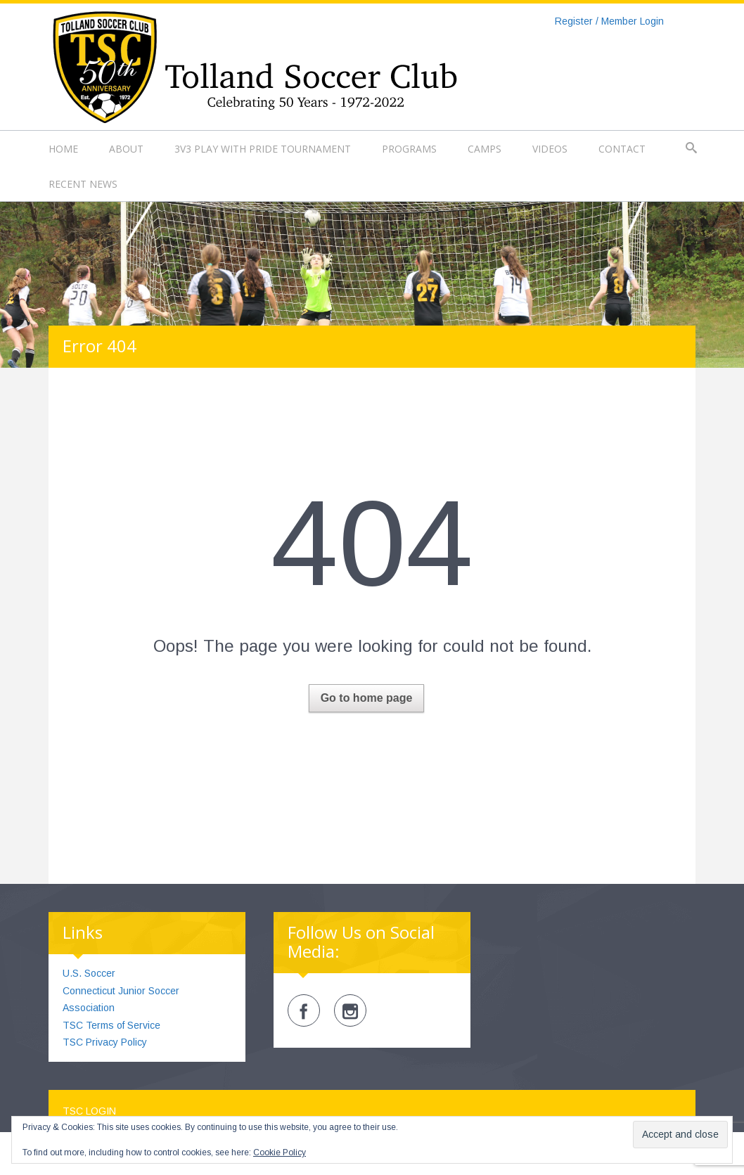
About (126, 148)
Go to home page (367, 698)
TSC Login (89, 1111)
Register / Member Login (609, 21)
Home (63, 148)
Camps (484, 148)
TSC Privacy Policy (105, 1042)
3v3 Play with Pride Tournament (262, 148)
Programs (409, 148)
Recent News (83, 184)
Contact (622, 148)
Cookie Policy (279, 1152)
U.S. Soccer (89, 973)
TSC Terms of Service (111, 1025)
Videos (549, 148)
